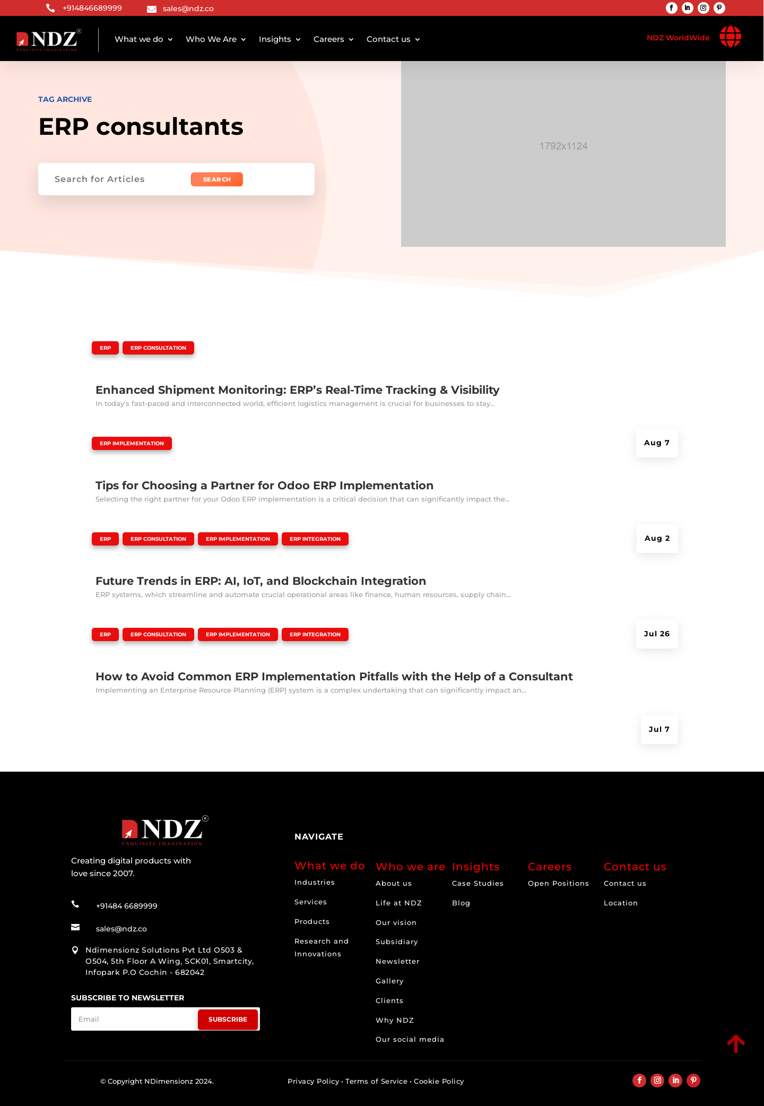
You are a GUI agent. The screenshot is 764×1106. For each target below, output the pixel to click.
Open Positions (558, 883)
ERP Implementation (132, 443)
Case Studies (478, 883)
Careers (329, 39)
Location (621, 902)
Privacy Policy (313, 1081)
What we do (139, 39)
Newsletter (398, 961)
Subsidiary (397, 941)
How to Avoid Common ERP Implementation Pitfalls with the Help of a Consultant (334, 676)
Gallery (390, 981)
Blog (461, 902)
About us (394, 883)
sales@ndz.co (188, 8)
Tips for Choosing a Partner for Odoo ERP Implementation (265, 485)
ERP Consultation (158, 347)
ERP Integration (315, 538)
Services (310, 901)
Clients (390, 1000)
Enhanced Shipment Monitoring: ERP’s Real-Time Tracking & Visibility (298, 389)
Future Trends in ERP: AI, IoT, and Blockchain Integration (261, 580)
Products (312, 921)
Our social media (410, 1039)
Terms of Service (376, 1081)
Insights (275, 39)
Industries (314, 882)
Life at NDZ (399, 902)
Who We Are (211, 39)
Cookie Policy (439, 1081)
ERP (105, 347)
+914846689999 (92, 8)
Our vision (396, 922)
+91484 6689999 (127, 901)
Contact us (389, 39)
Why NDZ (395, 1020)
